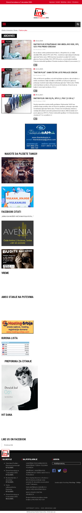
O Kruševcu (75, 2)
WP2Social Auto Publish (33, 512)
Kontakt (58, 2)
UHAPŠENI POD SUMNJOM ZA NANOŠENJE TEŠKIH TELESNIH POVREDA (37, 465)
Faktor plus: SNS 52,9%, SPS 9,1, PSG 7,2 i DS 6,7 (54, 98)
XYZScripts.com (51, 512)
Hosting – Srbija (75, 482)
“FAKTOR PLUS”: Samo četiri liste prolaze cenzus (55, 72)
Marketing (63, 2)
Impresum (52, 2)
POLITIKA (8, 41)
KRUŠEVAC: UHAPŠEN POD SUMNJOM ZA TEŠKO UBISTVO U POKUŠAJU (38, 473)
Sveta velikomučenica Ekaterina (11, 487)
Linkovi (69, 2)
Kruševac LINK (41, 49)
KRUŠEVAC (41, 284)
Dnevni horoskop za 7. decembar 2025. (21, 2)
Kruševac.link (8, 445)
